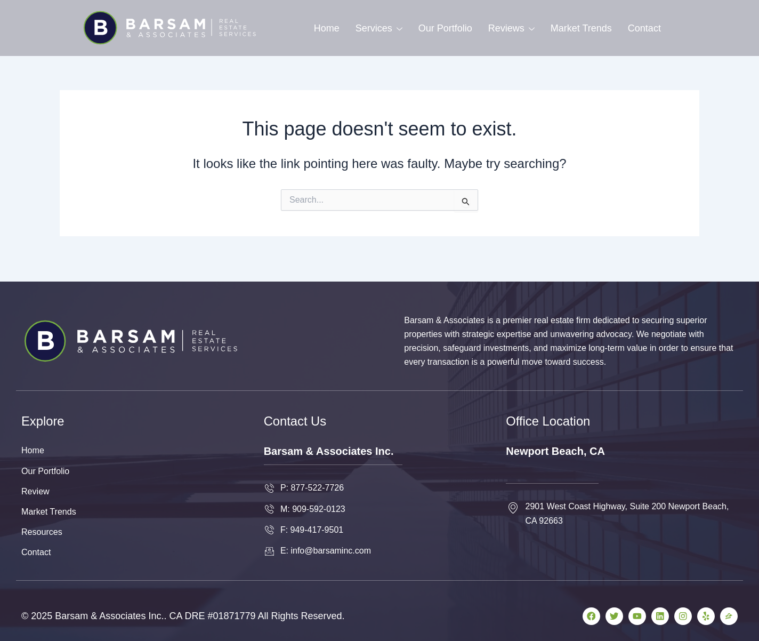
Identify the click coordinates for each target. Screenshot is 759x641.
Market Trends (581, 28)
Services (379, 28)
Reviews (511, 28)
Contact (644, 28)
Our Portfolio (445, 28)
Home (327, 28)
